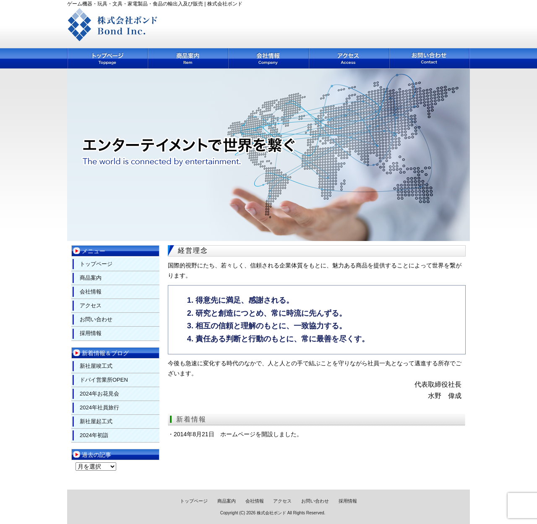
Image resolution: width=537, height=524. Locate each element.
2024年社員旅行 (99, 407)
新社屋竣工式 (96, 366)
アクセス (349, 58)
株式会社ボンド (271, 513)
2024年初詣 (94, 435)
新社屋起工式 (96, 421)
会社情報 (269, 58)
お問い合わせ (430, 58)
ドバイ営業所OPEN (104, 380)
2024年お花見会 (99, 393)
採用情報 (91, 333)
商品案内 (188, 58)
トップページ (107, 58)
